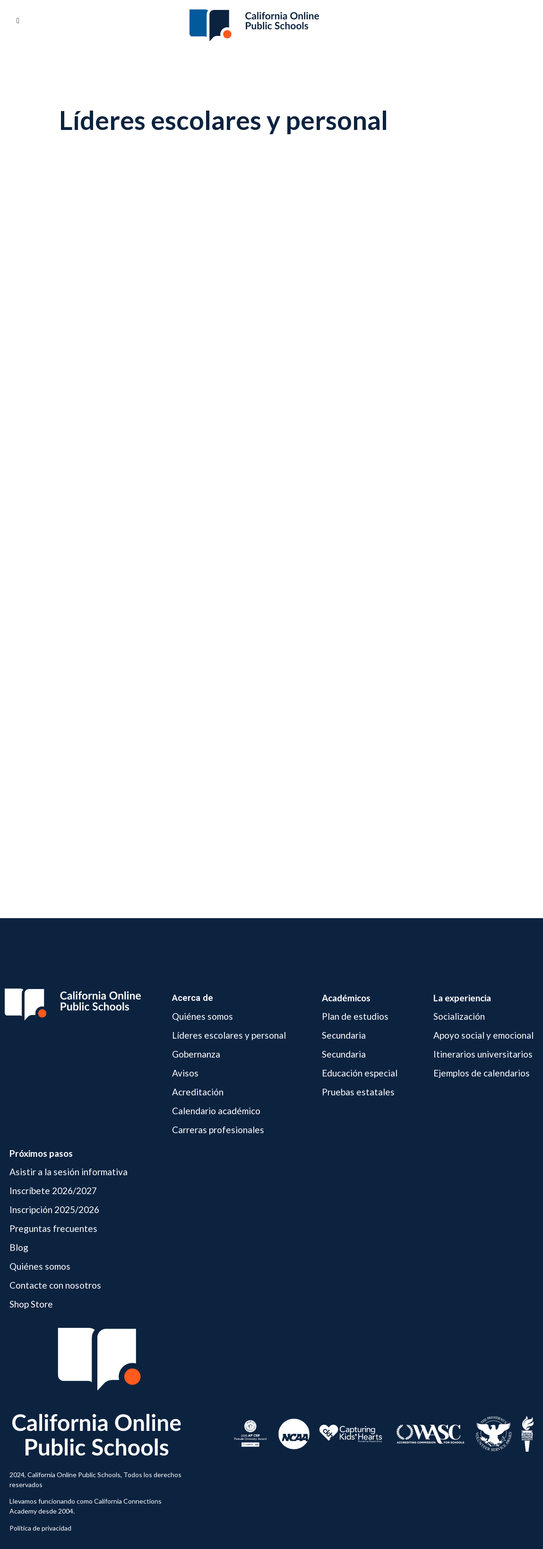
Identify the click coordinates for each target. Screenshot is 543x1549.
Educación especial (359, 1072)
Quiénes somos (202, 1017)
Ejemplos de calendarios (481, 1072)
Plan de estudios (355, 1017)
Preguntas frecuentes (53, 1228)
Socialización (459, 1017)
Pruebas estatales (358, 1091)
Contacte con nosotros (55, 1285)
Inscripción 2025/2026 (54, 1209)
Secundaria (344, 1035)
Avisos (185, 1072)
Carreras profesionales (218, 1129)
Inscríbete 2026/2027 (53, 1190)
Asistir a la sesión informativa (68, 1172)
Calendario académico (216, 1110)
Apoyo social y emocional (483, 1035)
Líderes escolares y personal (229, 1035)
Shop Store (31, 1304)
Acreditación (198, 1091)
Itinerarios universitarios (483, 1054)
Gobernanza (196, 1054)
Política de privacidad (40, 1528)
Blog (18, 1247)
